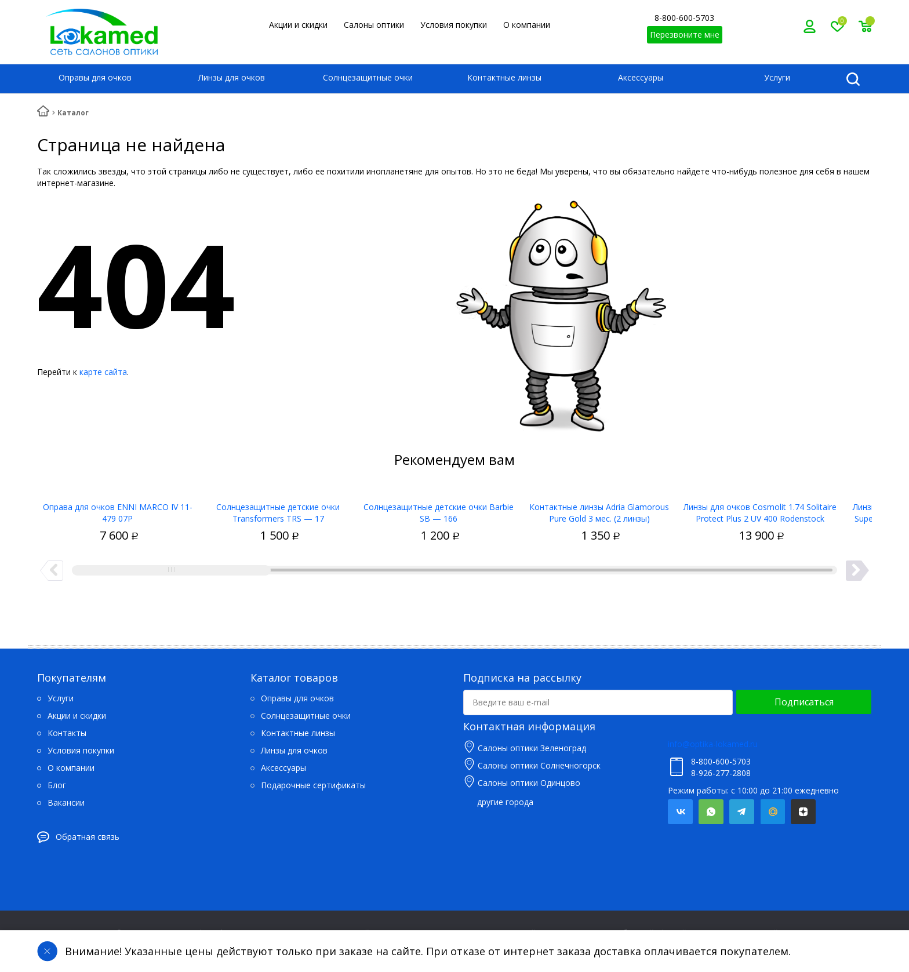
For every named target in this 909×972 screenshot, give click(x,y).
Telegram (741, 811)
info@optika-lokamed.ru (713, 743)
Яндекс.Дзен (803, 811)
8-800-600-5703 (684, 17)
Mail (772, 811)
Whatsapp (711, 811)
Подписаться (804, 702)
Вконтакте (680, 811)
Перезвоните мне (684, 34)
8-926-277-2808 (721, 772)
